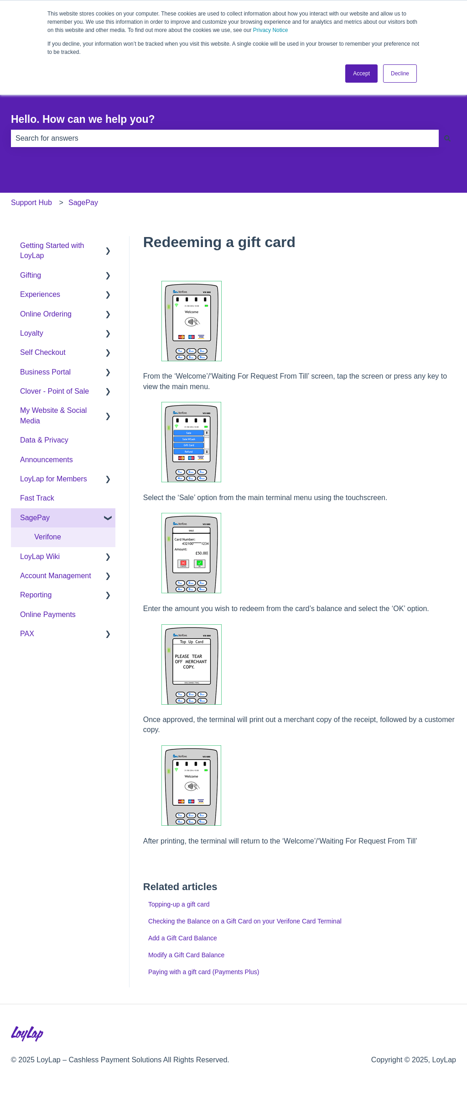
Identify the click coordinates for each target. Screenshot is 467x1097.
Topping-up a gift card (179, 904)
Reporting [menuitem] (36, 595)
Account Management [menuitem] (55, 576)
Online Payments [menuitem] (48, 614)
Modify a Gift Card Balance (186, 955)
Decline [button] (400, 73)
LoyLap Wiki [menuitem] (40, 556)
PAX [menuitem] (27, 634)
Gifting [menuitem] (30, 275)
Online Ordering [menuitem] (46, 314)
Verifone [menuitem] (47, 537)
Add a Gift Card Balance (182, 938)
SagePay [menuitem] (35, 518)
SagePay (83, 202)
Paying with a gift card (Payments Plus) (203, 972)
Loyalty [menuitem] (31, 333)
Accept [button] (361, 73)
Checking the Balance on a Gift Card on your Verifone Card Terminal (245, 921)
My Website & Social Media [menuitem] (53, 415)
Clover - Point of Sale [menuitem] (54, 391)
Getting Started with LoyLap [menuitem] (52, 250)
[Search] (447, 138)
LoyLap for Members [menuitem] (53, 479)
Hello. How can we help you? (83, 119)
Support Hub (31, 202)
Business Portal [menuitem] (45, 372)
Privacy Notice (270, 30)
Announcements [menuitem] (46, 460)
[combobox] (225, 138)
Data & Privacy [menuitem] (44, 440)
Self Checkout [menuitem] (43, 352)
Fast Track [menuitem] (37, 498)
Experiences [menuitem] (40, 294)
